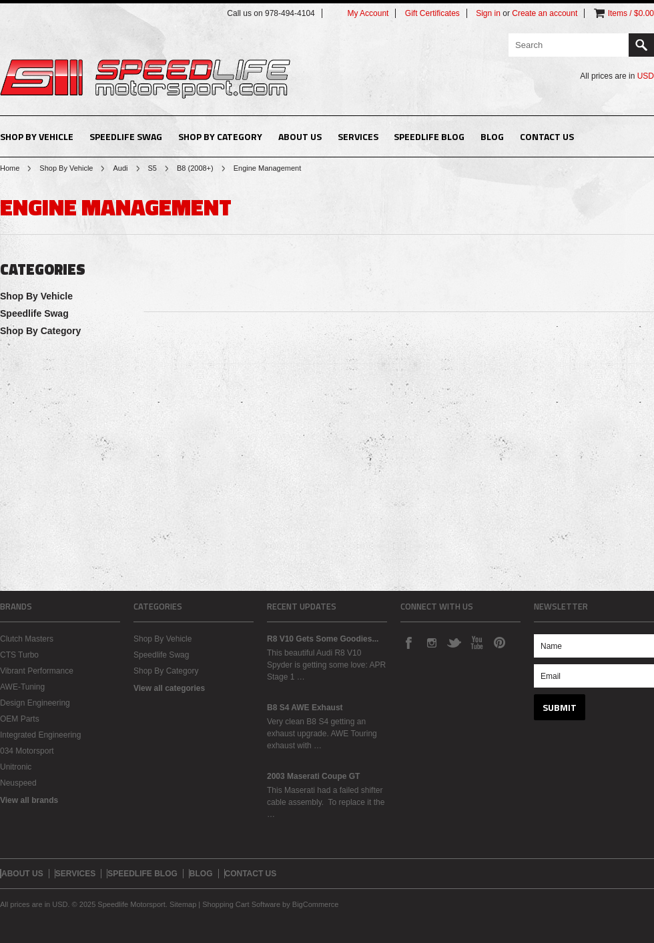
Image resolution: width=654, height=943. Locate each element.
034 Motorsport (27, 751)
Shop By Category (220, 136)
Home (9, 168)
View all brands (29, 800)
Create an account (544, 13)
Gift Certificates (432, 13)
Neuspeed (18, 783)
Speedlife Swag (125, 136)
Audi (120, 168)
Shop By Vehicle (36, 136)
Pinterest (499, 642)
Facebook (408, 642)
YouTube (476, 642)
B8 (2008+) (195, 168)
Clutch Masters (26, 639)
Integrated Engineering (40, 735)
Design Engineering (35, 703)
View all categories (169, 688)
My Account (367, 13)
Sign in (488, 13)
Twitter (454, 642)
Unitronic (15, 767)
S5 (152, 168)
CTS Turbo (19, 655)
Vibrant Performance (36, 671)
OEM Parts (19, 719)
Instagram (431, 642)
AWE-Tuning (22, 687)
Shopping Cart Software (241, 904)
